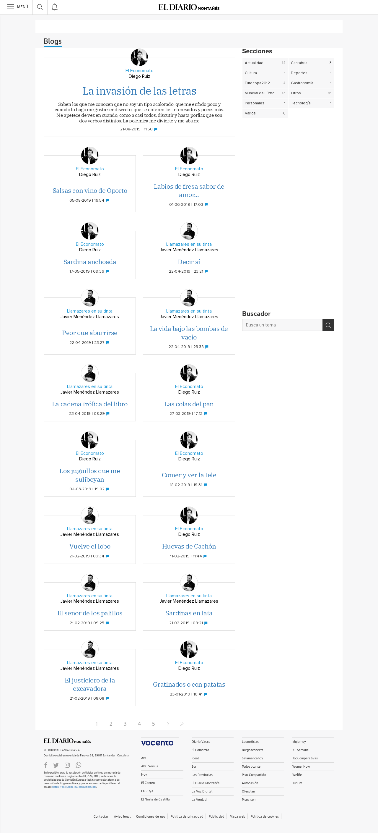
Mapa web (237, 816)
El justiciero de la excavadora (90, 684)
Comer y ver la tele (189, 474)
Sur (194, 766)
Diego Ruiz (139, 76)
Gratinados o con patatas (189, 684)
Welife (297, 775)
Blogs (53, 41)
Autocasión (250, 783)
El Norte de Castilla (155, 799)
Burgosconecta (252, 750)
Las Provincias (202, 775)
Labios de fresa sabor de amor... (189, 190)
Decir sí (189, 261)
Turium (297, 783)
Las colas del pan (189, 403)
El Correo (148, 783)
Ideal (195, 758)
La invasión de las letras (139, 91)
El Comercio (200, 750)
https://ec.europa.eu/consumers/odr (74, 787)
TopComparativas (305, 758)
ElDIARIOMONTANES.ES (67, 740)
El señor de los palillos (89, 613)
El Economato (140, 70)
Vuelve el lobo (89, 546)
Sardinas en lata (189, 613)
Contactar (101, 816)
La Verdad (199, 799)
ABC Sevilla (149, 766)
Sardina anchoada (89, 261)
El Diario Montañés (206, 783)
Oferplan (248, 791)
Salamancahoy (252, 758)
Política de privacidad (187, 816)
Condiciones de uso (150, 816)
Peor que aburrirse (90, 332)
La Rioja (147, 791)
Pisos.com (249, 799)
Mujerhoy (299, 741)
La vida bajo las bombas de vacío (189, 332)
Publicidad (216, 816)
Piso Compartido (254, 775)
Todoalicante (251, 766)
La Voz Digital (202, 791)
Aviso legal (122, 816)
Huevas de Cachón (189, 546)
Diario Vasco (201, 741)
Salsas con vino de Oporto (90, 190)
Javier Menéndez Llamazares (189, 250)
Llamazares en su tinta (189, 244)
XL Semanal (301, 750)
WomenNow (301, 766)
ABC (144, 758)
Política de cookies (265, 816)
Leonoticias (250, 741)
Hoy (144, 774)
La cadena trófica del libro (90, 403)
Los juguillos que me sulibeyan (89, 474)
